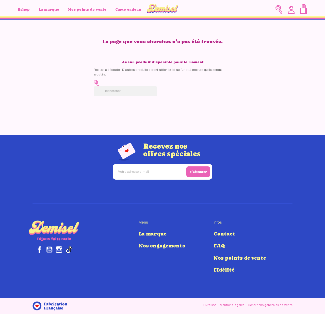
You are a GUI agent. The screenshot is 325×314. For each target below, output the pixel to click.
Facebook (39, 249)
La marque (49, 9)
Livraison (209, 305)
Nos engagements (162, 245)
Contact (224, 234)
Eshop (24, 9)
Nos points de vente (87, 9)
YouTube (49, 249)
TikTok (68, 249)
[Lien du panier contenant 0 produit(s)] (303, 9)
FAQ (219, 245)
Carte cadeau (128, 9)
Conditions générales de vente (270, 305)
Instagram (59, 249)
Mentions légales (232, 305)
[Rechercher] (125, 91)
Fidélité (224, 270)
